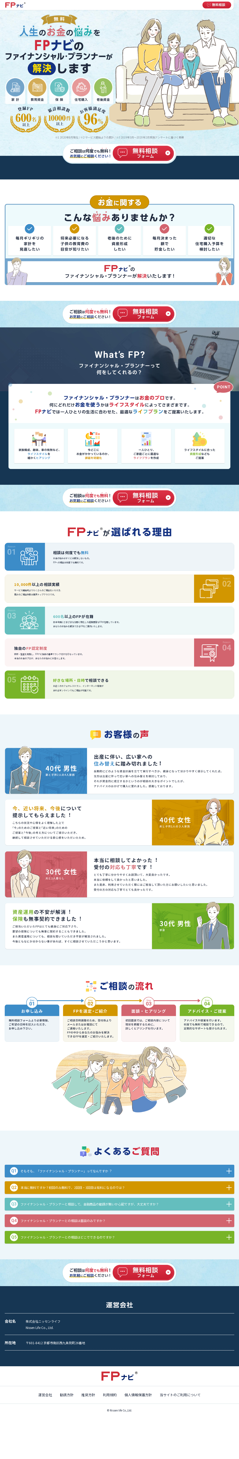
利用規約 (110, 1394)
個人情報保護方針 (138, 1394)
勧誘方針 (67, 1394)
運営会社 (45, 1394)
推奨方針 (88, 1394)
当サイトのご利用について (180, 1394)
